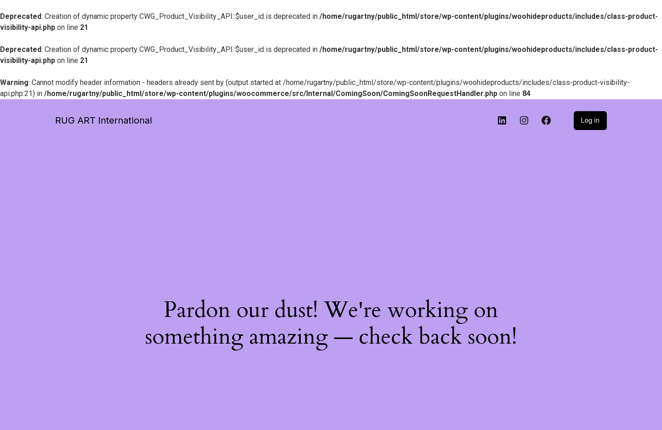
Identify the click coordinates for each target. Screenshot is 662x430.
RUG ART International (103, 120)
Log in (590, 120)
